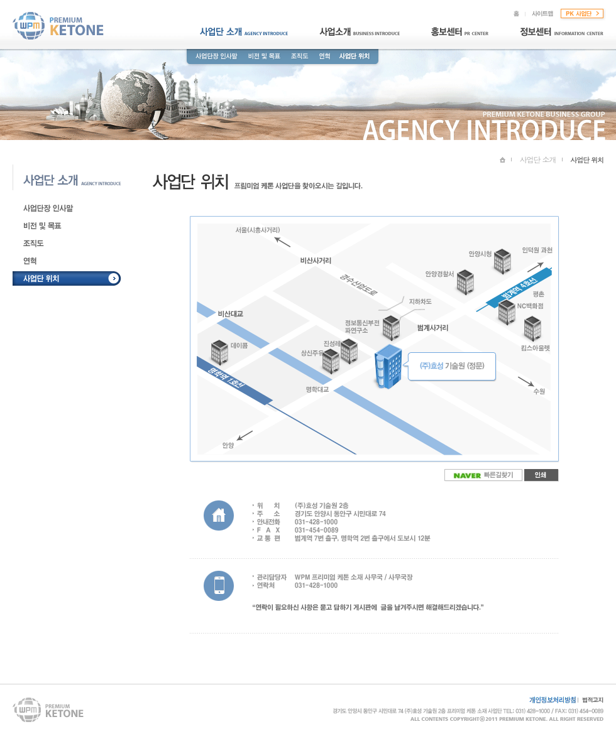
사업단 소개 (538, 159)
